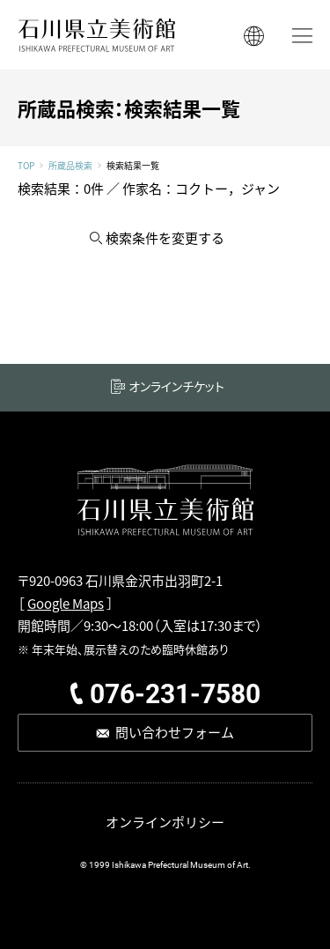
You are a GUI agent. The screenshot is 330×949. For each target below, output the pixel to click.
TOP (26, 165)
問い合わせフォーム (174, 732)
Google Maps (65, 603)
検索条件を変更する (165, 237)
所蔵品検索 (70, 165)
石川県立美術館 (97, 35)
